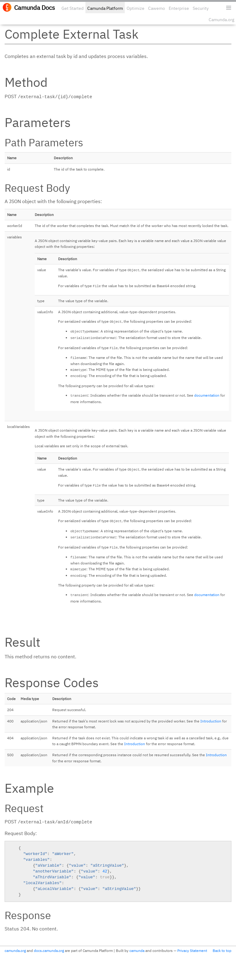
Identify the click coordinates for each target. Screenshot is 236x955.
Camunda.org (221, 19)
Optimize (135, 8)
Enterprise (179, 8)
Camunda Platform (105, 8)
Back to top (222, 950)
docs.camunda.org (49, 950)
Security (201, 8)
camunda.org (15, 950)
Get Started (72, 8)
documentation (206, 395)
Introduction (210, 721)
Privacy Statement (192, 950)
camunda (136, 950)
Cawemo (156, 8)
